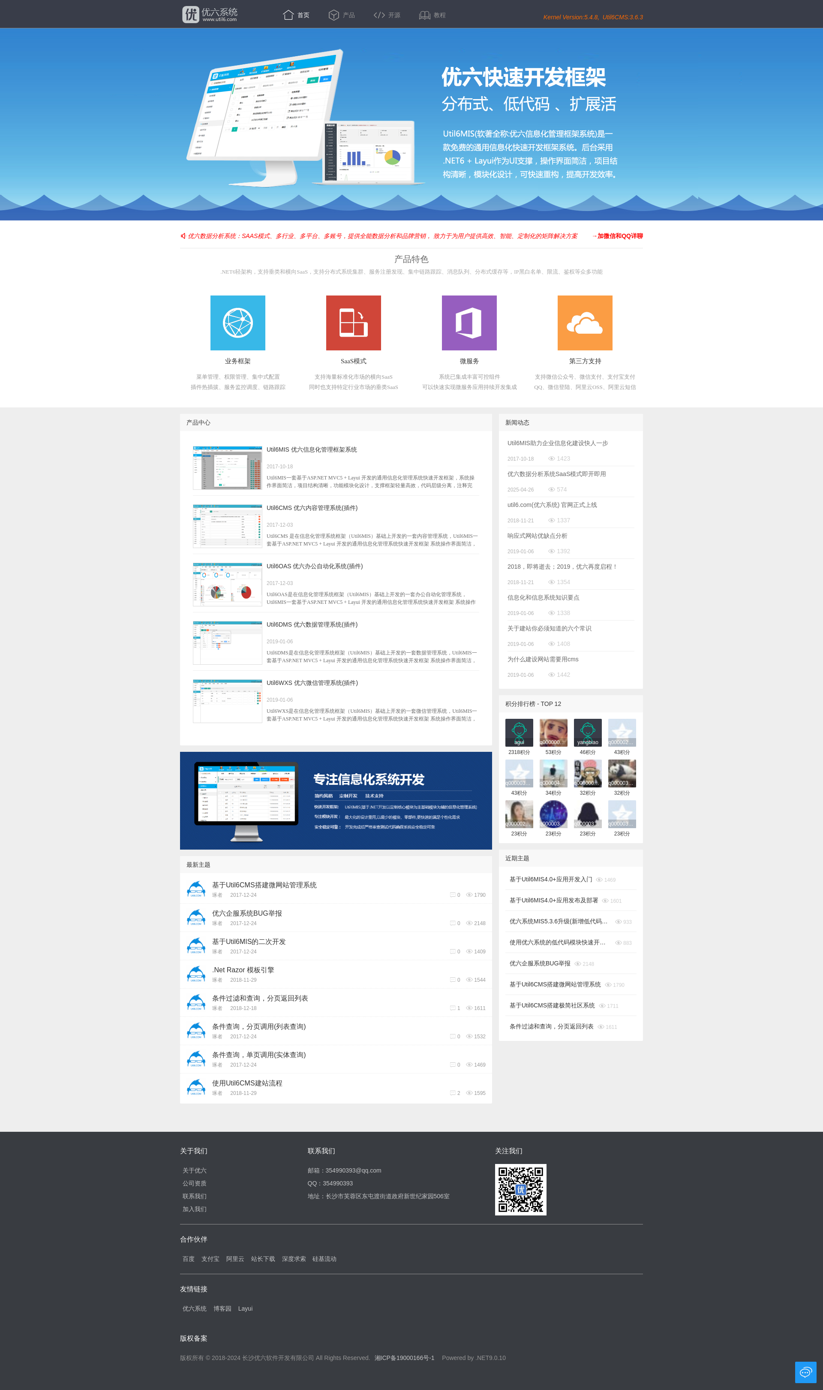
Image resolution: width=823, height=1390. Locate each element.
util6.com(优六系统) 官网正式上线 (552, 504)
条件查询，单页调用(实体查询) (259, 1054)
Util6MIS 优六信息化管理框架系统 (312, 449)
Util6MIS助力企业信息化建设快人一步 (558, 443)
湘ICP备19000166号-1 (405, 1357)
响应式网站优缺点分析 (538, 535)
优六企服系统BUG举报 (247, 913)
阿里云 (235, 1258)
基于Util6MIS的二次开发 (249, 941)
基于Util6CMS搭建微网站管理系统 (264, 885)
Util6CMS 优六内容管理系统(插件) (312, 507)
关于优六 (195, 1170)
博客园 (222, 1308)
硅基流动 (324, 1258)
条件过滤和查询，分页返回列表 (260, 998)
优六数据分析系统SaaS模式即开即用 (557, 473)
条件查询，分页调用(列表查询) (259, 1026)
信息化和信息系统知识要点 (544, 597)
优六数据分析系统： (215, 235)
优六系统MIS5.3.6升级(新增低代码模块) (560, 921)
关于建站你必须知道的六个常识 (550, 628)
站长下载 (263, 1258)
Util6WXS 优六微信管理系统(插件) (312, 682)
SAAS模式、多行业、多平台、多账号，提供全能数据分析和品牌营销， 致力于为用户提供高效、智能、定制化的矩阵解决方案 (409, 235)
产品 (342, 15)
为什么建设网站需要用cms (543, 659)
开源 (388, 15)
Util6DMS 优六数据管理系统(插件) (312, 624)
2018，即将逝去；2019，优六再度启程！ (563, 566)
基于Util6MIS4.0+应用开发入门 (551, 879)
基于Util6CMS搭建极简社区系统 (552, 1005)
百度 (189, 1258)
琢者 (217, 895)
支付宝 (210, 1258)
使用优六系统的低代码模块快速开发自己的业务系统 (560, 942)
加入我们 (195, 1209)
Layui (245, 1308)
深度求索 (294, 1258)
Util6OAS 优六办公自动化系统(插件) (315, 566)
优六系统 (209, 15)
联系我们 (195, 1196)
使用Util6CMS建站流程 (247, 1083)
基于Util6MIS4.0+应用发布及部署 (554, 900)
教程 (432, 15)
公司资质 (195, 1183)
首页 (297, 15)
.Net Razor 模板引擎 (243, 970)
